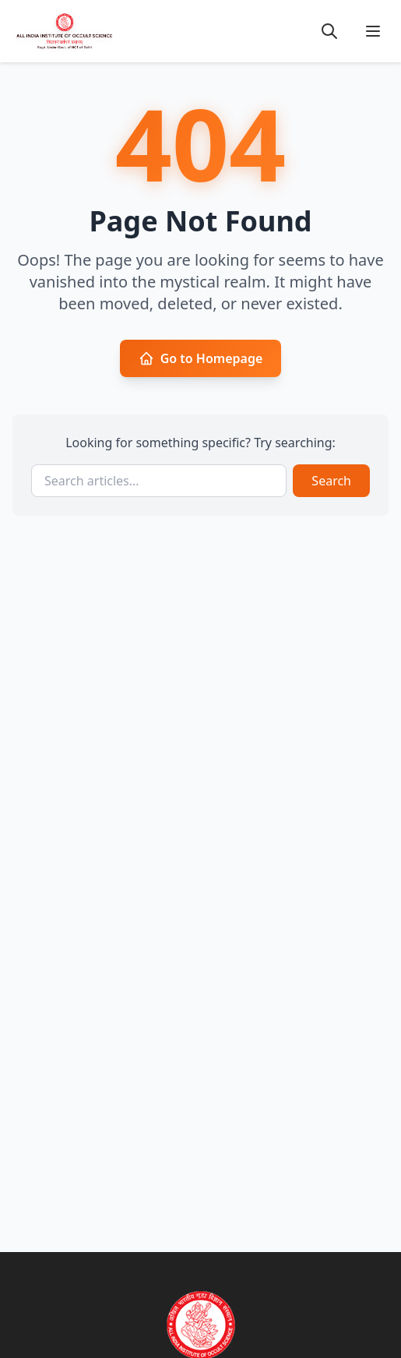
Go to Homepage (201, 358)
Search (331, 480)
